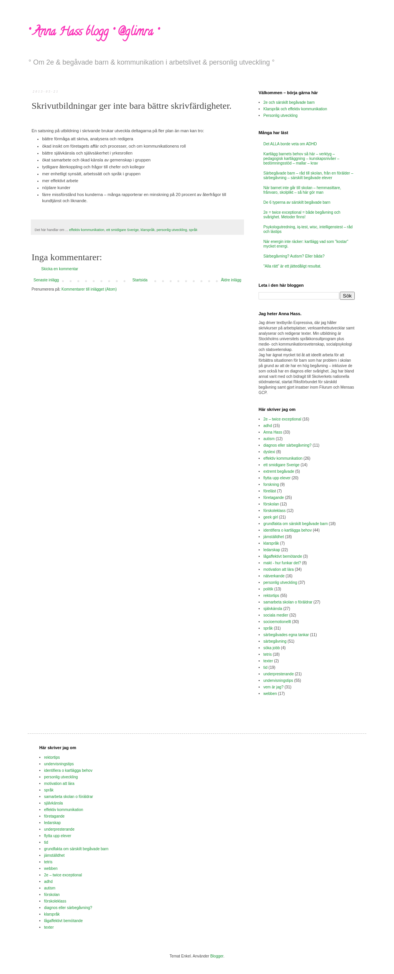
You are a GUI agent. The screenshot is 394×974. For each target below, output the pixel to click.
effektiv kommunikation (86, 230)
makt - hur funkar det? (282, 563)
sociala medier (276, 615)
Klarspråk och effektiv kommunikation (295, 109)
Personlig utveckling (281, 115)
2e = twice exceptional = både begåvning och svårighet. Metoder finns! (302, 214)
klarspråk (148, 230)
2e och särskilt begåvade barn (289, 102)
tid (266, 667)
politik (269, 589)
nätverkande (274, 576)
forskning (271, 484)
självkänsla (273, 609)
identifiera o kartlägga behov (288, 530)
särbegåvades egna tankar (286, 635)
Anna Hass (273, 432)
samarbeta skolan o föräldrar (288, 602)
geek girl (271, 517)
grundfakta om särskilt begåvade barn (296, 524)
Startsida (139, 280)
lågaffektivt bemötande (283, 556)
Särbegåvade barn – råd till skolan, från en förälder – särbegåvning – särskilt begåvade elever (308, 175)
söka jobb (272, 648)
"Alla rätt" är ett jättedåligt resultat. (293, 266)
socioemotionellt (277, 622)
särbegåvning (275, 641)
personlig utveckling (172, 230)
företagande (274, 497)
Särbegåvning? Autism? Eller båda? (294, 256)
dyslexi (269, 452)
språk (193, 230)
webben (270, 693)
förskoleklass (275, 511)
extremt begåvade (279, 471)
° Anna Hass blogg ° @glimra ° (93, 33)
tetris (268, 654)
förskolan (271, 504)
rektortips (271, 595)
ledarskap (272, 550)
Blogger (216, 956)
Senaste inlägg (46, 280)
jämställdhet (274, 537)
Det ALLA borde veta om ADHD (290, 144)
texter (268, 661)
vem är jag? (274, 687)
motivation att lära (279, 569)
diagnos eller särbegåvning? (288, 445)
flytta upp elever (277, 478)
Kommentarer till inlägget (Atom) (89, 289)
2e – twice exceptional (282, 419)
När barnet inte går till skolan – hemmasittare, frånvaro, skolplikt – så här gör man (302, 190)
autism (269, 439)
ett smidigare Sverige (122, 230)
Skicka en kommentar (59, 269)
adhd (268, 426)
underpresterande (279, 674)
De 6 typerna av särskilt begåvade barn (297, 202)
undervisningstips (278, 680)
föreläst (270, 491)
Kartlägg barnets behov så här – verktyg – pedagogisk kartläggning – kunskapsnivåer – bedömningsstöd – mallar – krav (301, 158)
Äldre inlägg (231, 280)
